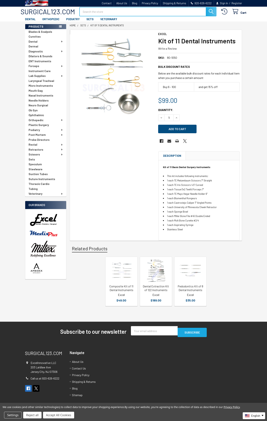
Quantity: (165, 113)
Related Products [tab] (89, 249)
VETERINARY (108, 22)
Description (172, 156)
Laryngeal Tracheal (41, 84)
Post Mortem (46, 138)
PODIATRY (73, 22)
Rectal (46, 148)
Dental (46, 45)
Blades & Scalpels (40, 35)
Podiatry (46, 133)
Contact (107, 3)
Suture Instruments (42, 182)
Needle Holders (39, 103)
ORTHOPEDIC (51, 22)
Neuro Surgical (38, 108)
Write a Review (167, 52)
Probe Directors (39, 143)
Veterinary (46, 197)
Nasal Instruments (41, 98)
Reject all (32, 415)
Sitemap (77, 394)
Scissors (46, 157)
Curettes (35, 40)
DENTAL (30, 22)
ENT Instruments (40, 64)
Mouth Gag (36, 94)
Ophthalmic (36, 118)
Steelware (35, 172)
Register (236, 3)
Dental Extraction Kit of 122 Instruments (156, 289)
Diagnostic (46, 54)
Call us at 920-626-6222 (45, 378)
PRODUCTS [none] (36, 30)
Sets (32, 162)
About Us (121, 3)
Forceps (46, 69)
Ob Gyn (33, 113)
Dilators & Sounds (40, 59)
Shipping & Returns (174, 3)
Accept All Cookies (58, 415)
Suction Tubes (38, 177)
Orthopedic (46, 123)
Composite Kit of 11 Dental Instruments (121, 289)
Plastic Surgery (39, 128)
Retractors (46, 153)
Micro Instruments (41, 89)
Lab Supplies (46, 79)
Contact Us (79, 367)
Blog (134, 3)
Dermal (33, 49)
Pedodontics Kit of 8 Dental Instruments (190, 289)
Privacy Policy (150, 3)
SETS (90, 22)
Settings (13, 415)
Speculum (35, 167)
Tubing (33, 192)
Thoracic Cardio (39, 187)
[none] (113, 80)
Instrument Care (40, 74)
